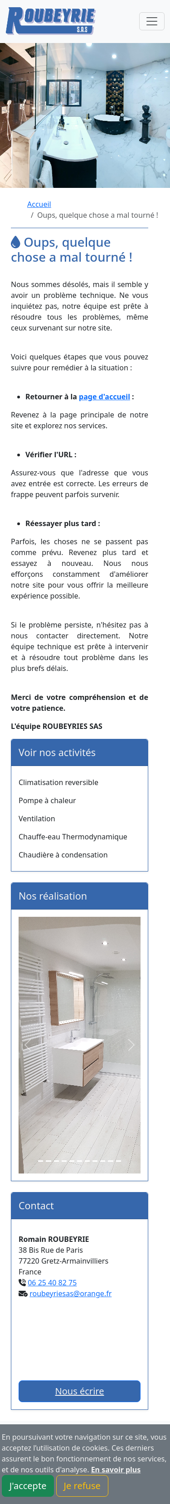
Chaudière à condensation (63, 855)
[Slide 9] (102, 1161)
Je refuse (82, 1486)
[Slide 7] (87, 1161)
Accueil (39, 204)
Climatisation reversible (58, 782)
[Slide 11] (118, 1161)
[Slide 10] (110, 1161)
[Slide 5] (71, 1161)
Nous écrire (79, 1391)
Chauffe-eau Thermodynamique (73, 837)
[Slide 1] (40, 1161)
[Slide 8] (94, 1161)
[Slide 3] (56, 1161)
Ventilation (37, 819)
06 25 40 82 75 (52, 1283)
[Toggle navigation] (152, 21)
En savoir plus (116, 1470)
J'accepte (28, 1486)
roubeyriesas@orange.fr (70, 1293)
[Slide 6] (79, 1161)
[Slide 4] (64, 1161)
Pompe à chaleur (47, 800)
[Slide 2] (48, 1161)
